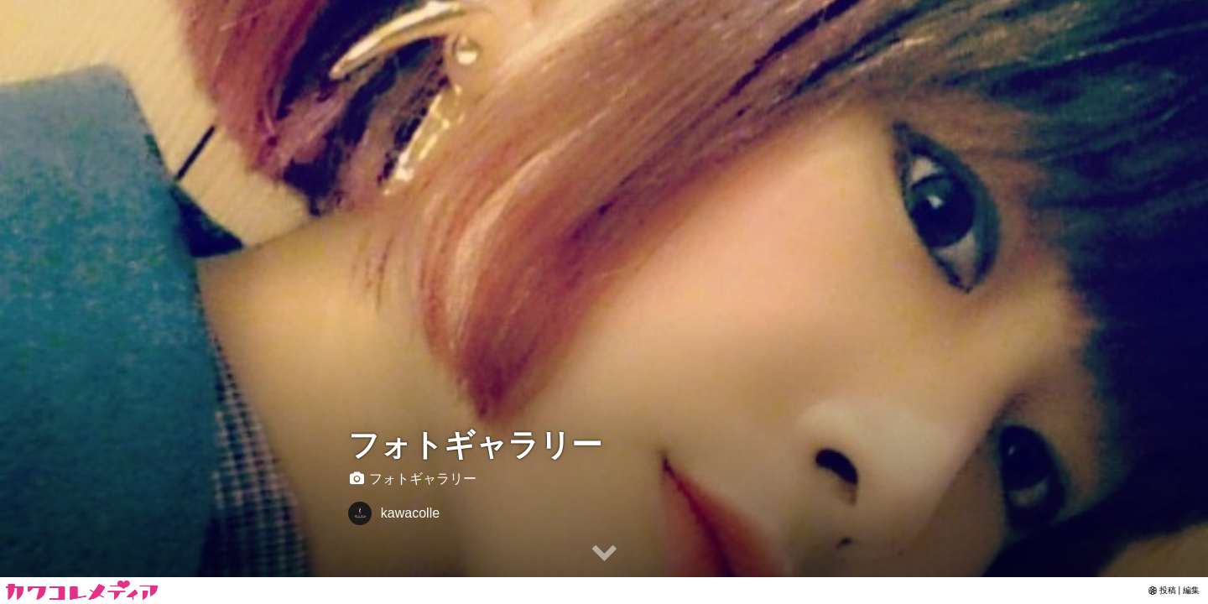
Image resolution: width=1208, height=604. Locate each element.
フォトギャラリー (475, 445)
